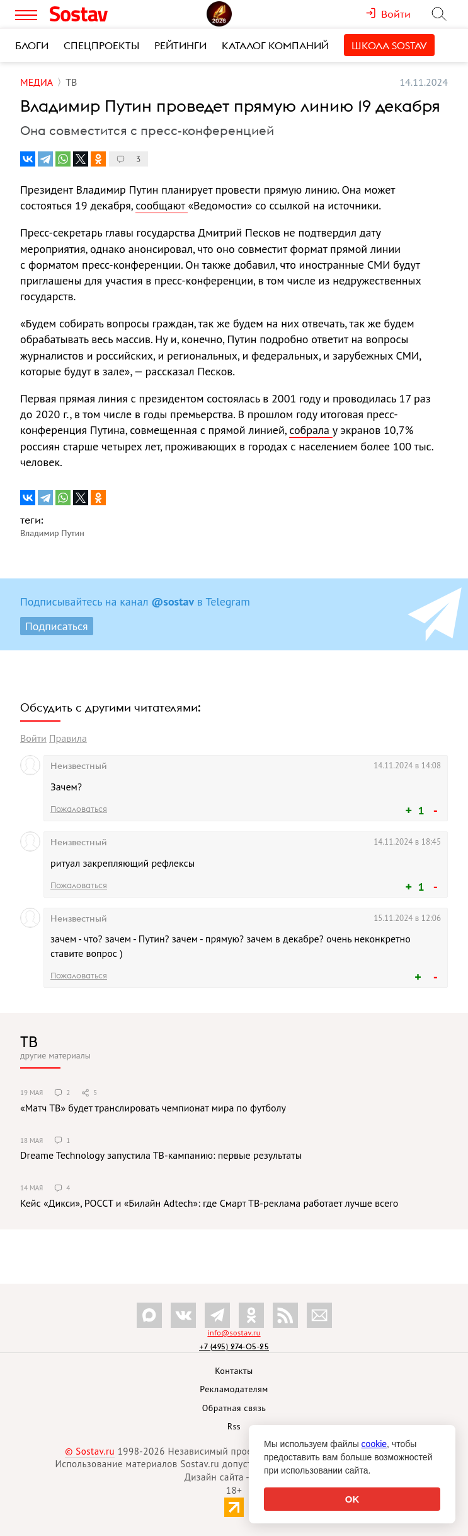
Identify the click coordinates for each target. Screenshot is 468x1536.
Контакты (234, 1370)
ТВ (29, 1041)
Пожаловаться (78, 809)
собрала (310, 430)
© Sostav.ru (90, 1451)
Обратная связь (234, 1408)
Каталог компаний (275, 45)
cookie (374, 1444)
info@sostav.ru (233, 1332)
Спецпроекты (101, 45)
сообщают (161, 205)
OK (352, 1499)
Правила (68, 738)
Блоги (32, 45)
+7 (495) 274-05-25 (234, 1346)
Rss (234, 1426)
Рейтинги (180, 45)
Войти (33, 738)
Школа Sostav (389, 45)
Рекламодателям (234, 1389)
